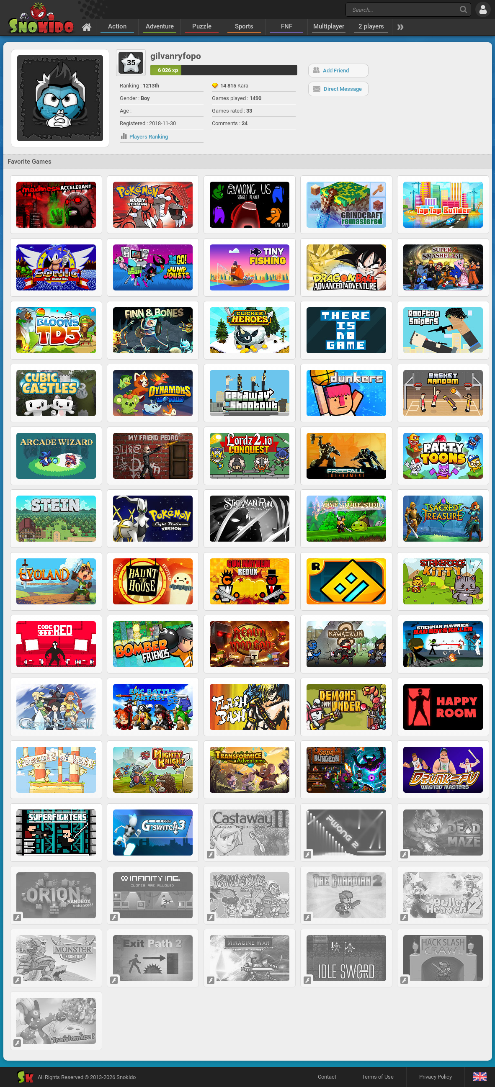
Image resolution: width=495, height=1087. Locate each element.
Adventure (160, 26)
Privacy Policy (435, 1077)
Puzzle (201, 26)
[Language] (479, 1077)
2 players (371, 26)
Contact (327, 1077)
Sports (244, 26)
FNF (286, 26)
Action (117, 26)
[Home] (87, 27)
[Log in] (483, 9)
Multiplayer (328, 26)
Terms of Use (378, 1077)
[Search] (463, 9)
